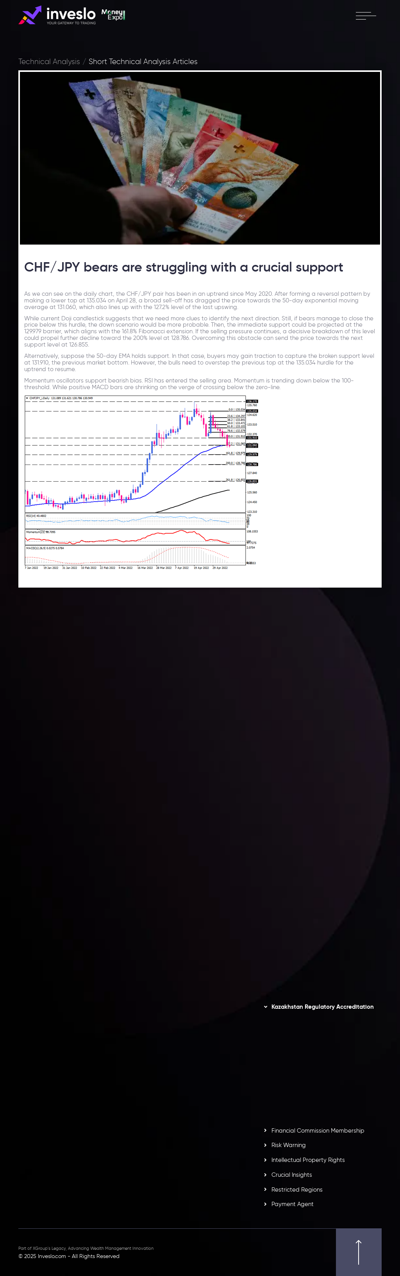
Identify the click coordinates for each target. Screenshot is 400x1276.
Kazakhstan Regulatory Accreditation (322, 1006)
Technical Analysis (49, 61)
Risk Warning (288, 1145)
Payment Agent (292, 1204)
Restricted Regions (297, 1189)
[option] (175, 721)
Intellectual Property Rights (308, 1159)
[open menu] (366, 15)
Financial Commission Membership (317, 1130)
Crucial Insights (291, 1174)
